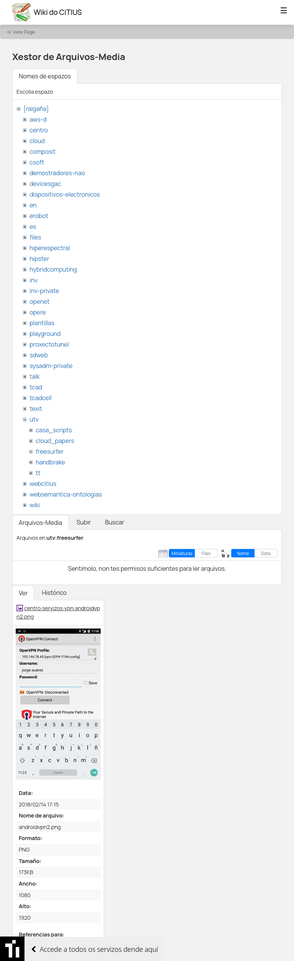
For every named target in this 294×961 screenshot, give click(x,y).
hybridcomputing (53, 269)
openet (39, 301)
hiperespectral (49, 248)
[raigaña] (36, 108)
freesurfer (50, 451)
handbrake (50, 462)
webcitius (42, 483)
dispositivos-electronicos (64, 194)
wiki (34, 505)
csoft (36, 162)
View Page (24, 31)
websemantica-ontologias (65, 494)
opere (37, 312)
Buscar (114, 522)
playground (44, 333)
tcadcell (40, 398)
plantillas (41, 323)
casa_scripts (54, 430)
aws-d (37, 119)
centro (38, 130)
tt (38, 473)
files (35, 237)
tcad (35, 387)
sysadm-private (50, 366)
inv (33, 280)
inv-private (44, 291)
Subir (84, 522)
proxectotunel (49, 344)
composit (42, 151)
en (32, 205)
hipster (39, 258)
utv (34, 419)
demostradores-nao (57, 173)
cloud (37, 141)
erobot (38, 216)
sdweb (38, 355)
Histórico (54, 592)
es (32, 226)
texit (35, 408)
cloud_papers (55, 441)
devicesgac (45, 183)
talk (34, 376)
